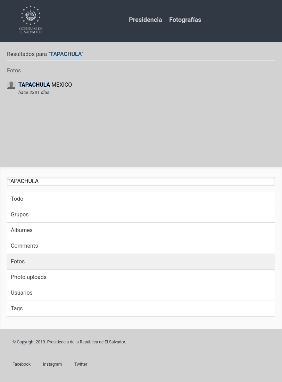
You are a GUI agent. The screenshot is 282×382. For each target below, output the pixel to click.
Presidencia (145, 19)
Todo (17, 199)
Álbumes (22, 230)
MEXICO (45, 84)
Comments (24, 245)
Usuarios (22, 292)
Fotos (18, 261)
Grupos (20, 214)
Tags (17, 308)
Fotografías (185, 19)
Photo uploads (29, 277)
